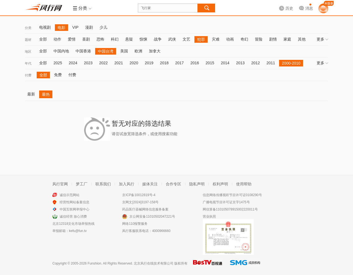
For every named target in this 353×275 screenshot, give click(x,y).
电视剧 (45, 27)
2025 (58, 63)
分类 (28, 28)
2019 (149, 63)
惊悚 (143, 39)
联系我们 (103, 184)
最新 (31, 94)
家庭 (287, 39)
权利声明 (220, 184)
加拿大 (155, 51)
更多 (322, 39)
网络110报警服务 (135, 224)
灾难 (216, 39)
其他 (302, 39)
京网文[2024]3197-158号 (140, 202)
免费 (58, 75)
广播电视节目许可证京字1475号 (226, 202)
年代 (28, 63)
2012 (255, 63)
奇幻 (244, 39)
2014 (225, 63)
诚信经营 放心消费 (73, 216)
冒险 (259, 39)
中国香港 (83, 51)
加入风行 (126, 184)
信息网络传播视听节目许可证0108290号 (232, 195)
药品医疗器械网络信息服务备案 (145, 209)
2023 (88, 63)
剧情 (273, 39)
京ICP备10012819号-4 (138, 195)
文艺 (186, 39)
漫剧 (89, 27)
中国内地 (61, 51)
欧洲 (138, 51)
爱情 (72, 39)
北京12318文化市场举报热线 (73, 224)
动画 (230, 39)
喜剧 (86, 39)
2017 (179, 63)
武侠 (172, 39)
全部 (43, 39)
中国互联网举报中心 (74, 209)
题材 (28, 40)
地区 (28, 52)
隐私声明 (197, 184)
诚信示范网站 (69, 195)
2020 (134, 63)
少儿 (103, 27)
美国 (124, 51)
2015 (210, 63)
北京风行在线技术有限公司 (153, 263)
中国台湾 (105, 51)
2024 (73, 63)
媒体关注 (150, 184)
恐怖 (100, 39)
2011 (270, 63)
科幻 (115, 39)
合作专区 (173, 184)
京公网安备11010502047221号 (152, 216)
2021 (118, 63)
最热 (46, 94)
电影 (61, 27)
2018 (164, 63)
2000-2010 (291, 63)
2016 (194, 63)
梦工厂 (81, 184)
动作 (57, 39)
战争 (158, 39)
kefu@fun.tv (78, 231)
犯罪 (201, 39)
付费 (28, 75)
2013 (240, 63)
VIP (75, 27)
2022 (103, 63)
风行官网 (60, 184)
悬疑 (129, 39)
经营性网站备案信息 (74, 202)
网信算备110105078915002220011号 (230, 209)
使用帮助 (244, 184)
